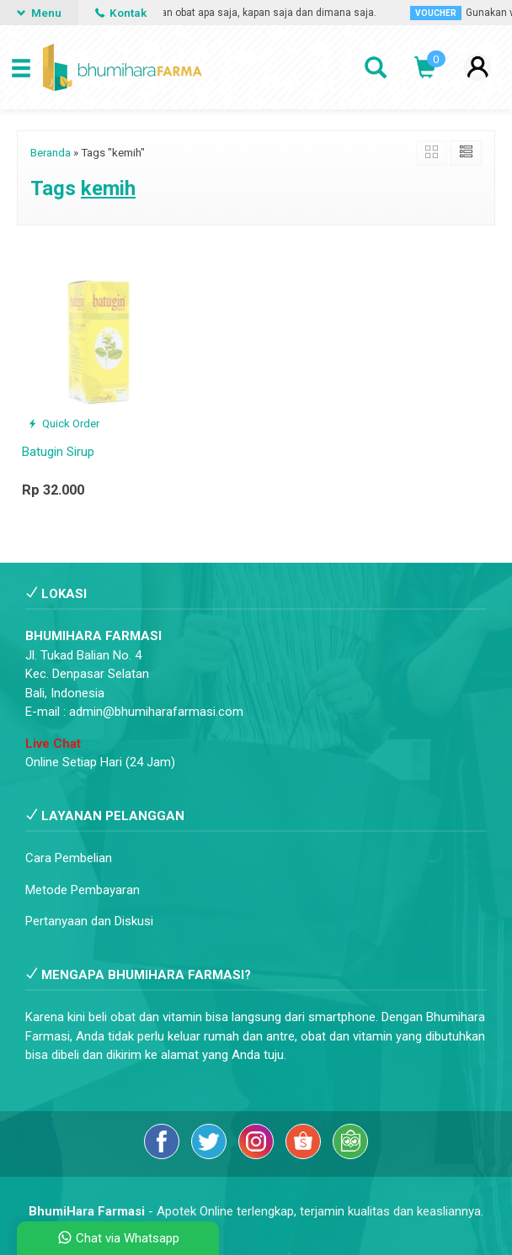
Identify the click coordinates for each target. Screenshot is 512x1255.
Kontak (121, 12)
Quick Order (63, 423)
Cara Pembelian (68, 858)
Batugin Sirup (58, 451)
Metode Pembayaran (82, 890)
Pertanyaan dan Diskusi (89, 921)
